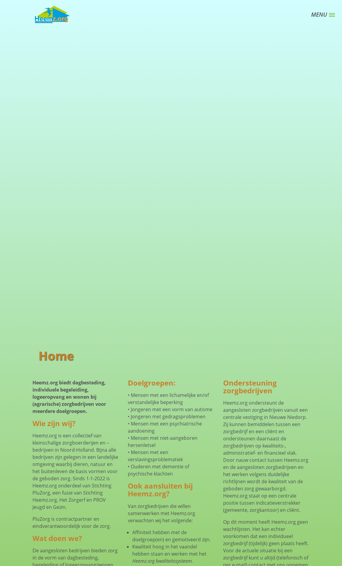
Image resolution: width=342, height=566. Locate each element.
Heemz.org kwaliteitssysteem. (162, 561)
